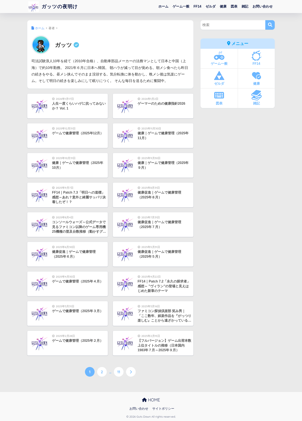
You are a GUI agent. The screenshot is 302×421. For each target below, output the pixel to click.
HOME (151, 400)
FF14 (197, 6)
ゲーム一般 (181, 6)
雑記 (245, 6)
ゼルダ (211, 6)
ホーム (163, 6)
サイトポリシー (163, 408)
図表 (234, 6)
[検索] (270, 25)
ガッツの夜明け (53, 6)
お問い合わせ (263, 6)
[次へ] (131, 372)
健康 (223, 6)
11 (118, 372)
